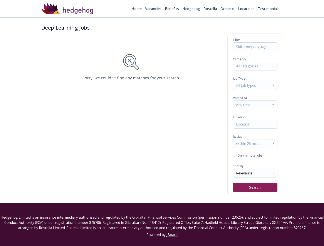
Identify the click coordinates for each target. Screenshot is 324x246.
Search (255, 187)
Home (136, 8)
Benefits (172, 8)
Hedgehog (191, 8)
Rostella (210, 8)
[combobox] (255, 66)
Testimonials (268, 8)
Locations (246, 8)
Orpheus (227, 8)
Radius (237, 136)
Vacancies (153, 8)
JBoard (172, 234)
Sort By (238, 166)
